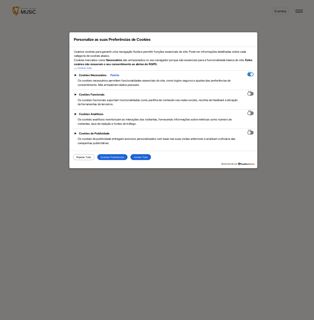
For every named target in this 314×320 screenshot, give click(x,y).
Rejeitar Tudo (83, 157)
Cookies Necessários (92, 75)
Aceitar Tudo (141, 157)
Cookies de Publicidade (94, 133)
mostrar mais (84, 68)
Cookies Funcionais (91, 94)
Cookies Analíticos (91, 114)
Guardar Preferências (112, 157)
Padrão (114, 75)
